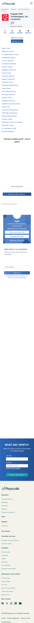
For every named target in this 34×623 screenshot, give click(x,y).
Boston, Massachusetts (9, 116)
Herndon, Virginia (7, 67)
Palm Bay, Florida (7, 82)
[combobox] (17, 465)
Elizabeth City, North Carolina (11, 104)
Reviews (20, 32)
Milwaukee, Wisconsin (9, 70)
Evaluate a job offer (17, 236)
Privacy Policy (22, 277)
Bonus (12, 32)
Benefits (28, 32)
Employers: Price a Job (17, 240)
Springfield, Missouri (8, 101)
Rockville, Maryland (8, 131)
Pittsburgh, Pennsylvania (9, 113)
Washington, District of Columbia (12, 122)
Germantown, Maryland (9, 64)
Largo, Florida (6, 88)
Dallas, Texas (6, 48)
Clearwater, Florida (8, 125)
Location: (9, 462)
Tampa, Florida (6, 73)
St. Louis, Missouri (8, 61)
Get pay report (17, 41)
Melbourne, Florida (8, 51)
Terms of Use (12, 277)
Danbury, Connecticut (8, 79)
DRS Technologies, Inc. (24, 9)
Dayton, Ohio (6, 107)
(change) (17, 468)
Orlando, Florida (7, 97)
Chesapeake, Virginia (8, 57)
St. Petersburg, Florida (9, 128)
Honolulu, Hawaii (7, 119)
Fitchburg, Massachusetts (10, 85)
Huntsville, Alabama (8, 76)
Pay (5, 32)
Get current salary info (17, 232)
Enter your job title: (17, 186)
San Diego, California (8, 94)
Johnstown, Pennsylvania (10, 110)
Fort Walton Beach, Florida (10, 54)
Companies (13, 9)
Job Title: (9, 456)
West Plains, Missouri (9, 91)
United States (4, 9)
